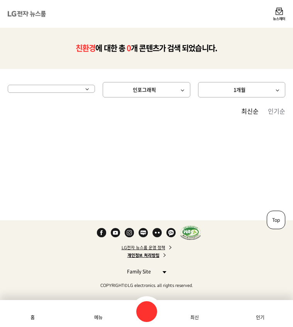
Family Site (144, 271)
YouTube (115, 232)
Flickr (157, 232)
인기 (260, 317)
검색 (146, 311)
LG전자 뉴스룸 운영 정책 (143, 247)
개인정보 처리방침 (143, 255)
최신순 (250, 111)
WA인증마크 (190, 232)
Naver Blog (143, 232)
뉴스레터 (279, 18)
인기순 (276, 111)
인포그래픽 (144, 89)
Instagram (129, 232)
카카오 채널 (171, 232)
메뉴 (98, 317)
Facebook (101, 232)
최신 (194, 317)
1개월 (240, 89)
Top (276, 220)
